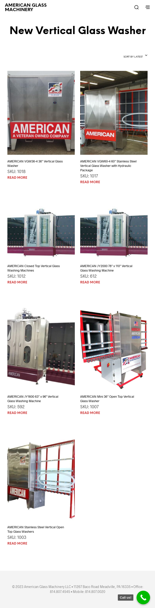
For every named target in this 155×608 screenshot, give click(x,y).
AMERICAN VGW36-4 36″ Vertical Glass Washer (35, 163)
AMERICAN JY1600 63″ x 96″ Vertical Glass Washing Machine (32, 398)
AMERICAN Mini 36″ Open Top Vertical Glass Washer (107, 398)
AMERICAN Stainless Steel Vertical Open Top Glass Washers (35, 529)
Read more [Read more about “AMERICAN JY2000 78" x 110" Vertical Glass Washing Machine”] (90, 282)
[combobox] (136, 55)
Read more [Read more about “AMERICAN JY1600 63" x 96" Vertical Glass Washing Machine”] (17, 413)
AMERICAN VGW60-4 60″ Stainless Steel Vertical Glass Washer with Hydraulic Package (108, 165)
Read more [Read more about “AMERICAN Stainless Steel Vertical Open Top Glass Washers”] (17, 543)
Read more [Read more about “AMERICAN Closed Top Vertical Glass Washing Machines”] (17, 282)
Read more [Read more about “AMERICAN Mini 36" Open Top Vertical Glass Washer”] (90, 413)
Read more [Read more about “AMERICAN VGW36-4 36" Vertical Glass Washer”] (17, 177)
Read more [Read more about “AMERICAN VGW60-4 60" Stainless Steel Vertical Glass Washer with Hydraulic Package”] (90, 182)
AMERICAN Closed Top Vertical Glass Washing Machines (33, 268)
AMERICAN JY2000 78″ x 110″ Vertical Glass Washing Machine (106, 268)
